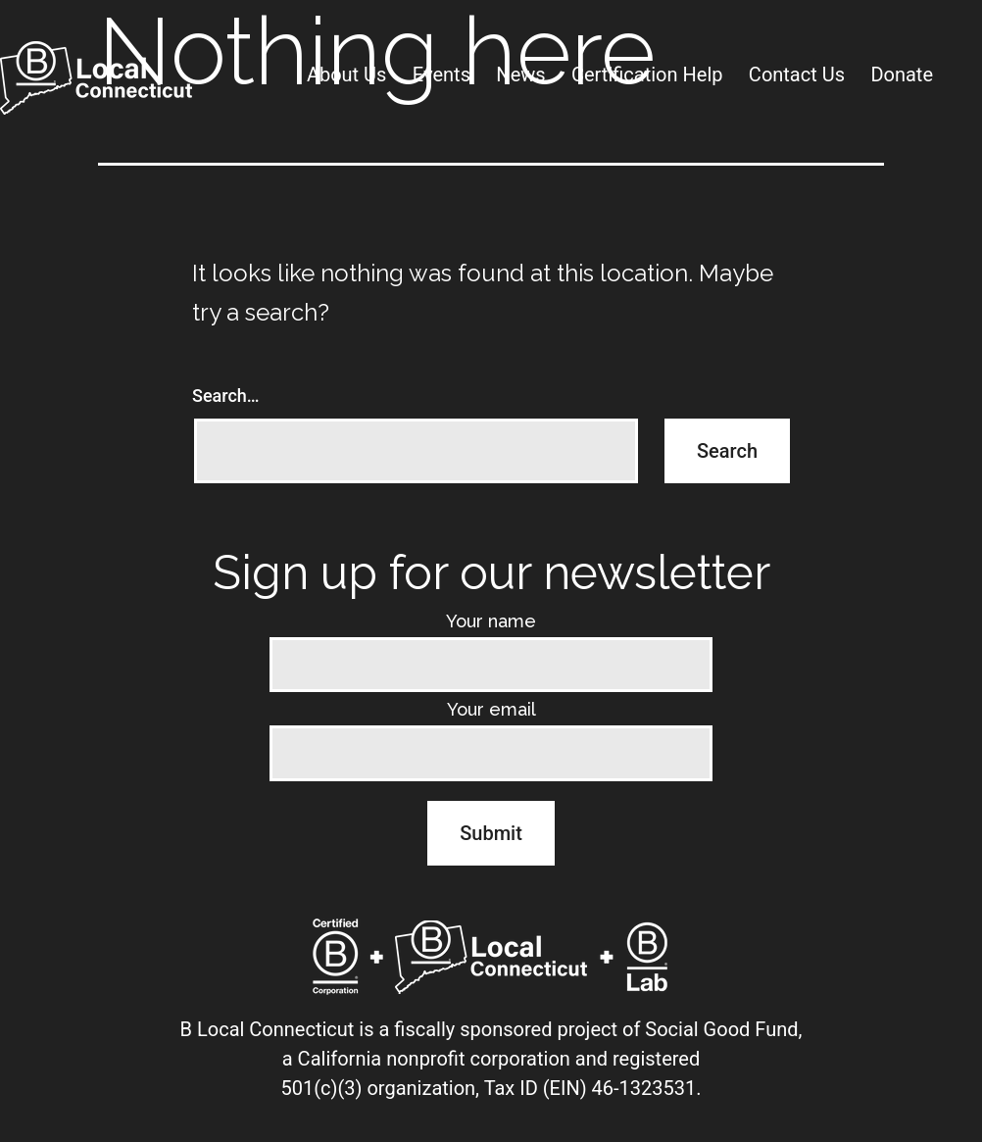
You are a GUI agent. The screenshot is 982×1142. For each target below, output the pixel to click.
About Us (347, 74)
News (520, 74)
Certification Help (647, 74)
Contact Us (797, 74)
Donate (901, 74)
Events (441, 74)
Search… (226, 395)
